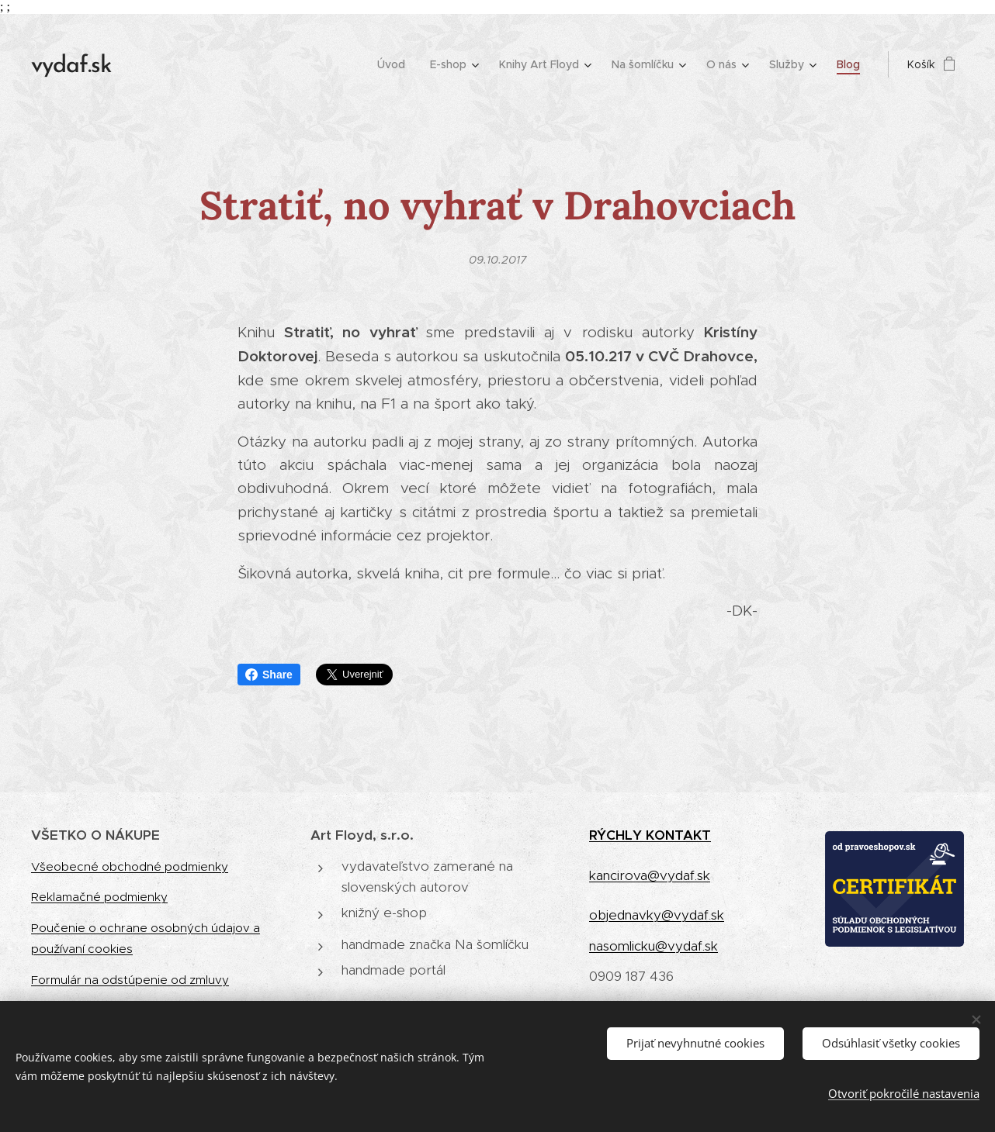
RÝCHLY (617, 835)
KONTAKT (678, 835)
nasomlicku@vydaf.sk (653, 945)
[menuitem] (395, 64)
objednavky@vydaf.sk (656, 914)
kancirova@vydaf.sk (649, 875)
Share (269, 674)
